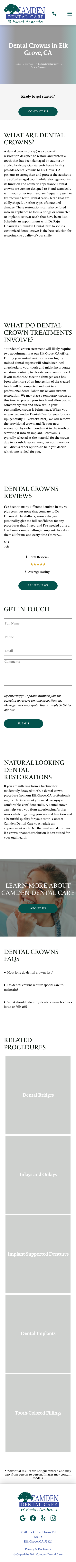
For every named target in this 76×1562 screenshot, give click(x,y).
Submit (23, 723)
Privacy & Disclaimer (38, 1549)
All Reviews (38, 585)
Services (29, 64)
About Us (38, 908)
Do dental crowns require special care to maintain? (33, 987)
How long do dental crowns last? (30, 972)
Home (18, 64)
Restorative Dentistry (48, 64)
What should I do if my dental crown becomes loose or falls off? (38, 1004)
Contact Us (38, 111)
